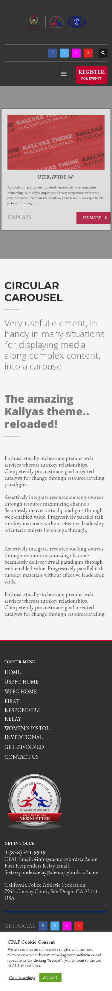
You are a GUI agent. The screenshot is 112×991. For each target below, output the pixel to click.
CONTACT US (21, 756)
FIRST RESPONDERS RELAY (22, 710)
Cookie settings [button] (22, 977)
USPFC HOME (21, 681)
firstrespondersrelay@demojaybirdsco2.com (51, 872)
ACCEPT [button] (50, 977)
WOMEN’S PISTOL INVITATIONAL (27, 732)
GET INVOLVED (24, 746)
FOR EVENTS (92, 76)
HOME (12, 672)
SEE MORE (95, 217)
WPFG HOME (20, 691)
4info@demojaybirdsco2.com (66, 859)
